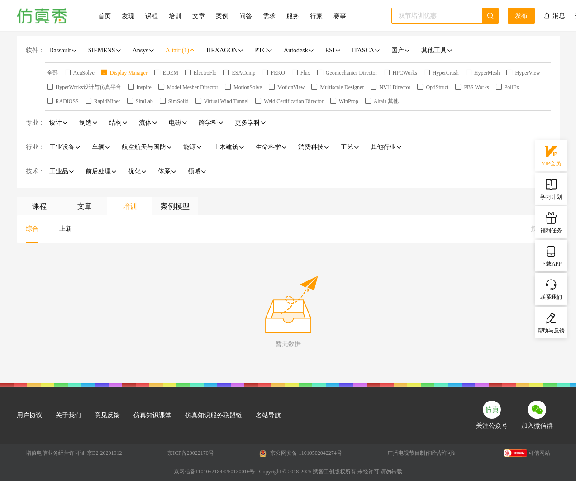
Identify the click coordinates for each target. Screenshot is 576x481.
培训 (175, 16)
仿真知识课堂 (152, 415)
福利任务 (551, 221)
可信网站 (527, 453)
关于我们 (68, 415)
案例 (222, 16)
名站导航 (268, 415)
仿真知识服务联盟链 (213, 415)
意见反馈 (107, 415)
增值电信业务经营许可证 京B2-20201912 (74, 453)
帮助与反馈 (551, 322)
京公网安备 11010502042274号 (300, 453)
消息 (558, 15)
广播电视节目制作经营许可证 (422, 453)
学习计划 (551, 188)
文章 (198, 16)
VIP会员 (551, 155)
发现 (128, 16)
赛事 (339, 16)
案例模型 (175, 206)
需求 (269, 16)
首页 (104, 16)
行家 (316, 16)
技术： (35, 171)
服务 (292, 16)
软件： (35, 50)
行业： (35, 147)
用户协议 (29, 415)
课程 (151, 16)
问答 (245, 16)
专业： (35, 122)
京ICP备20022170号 (190, 453)
